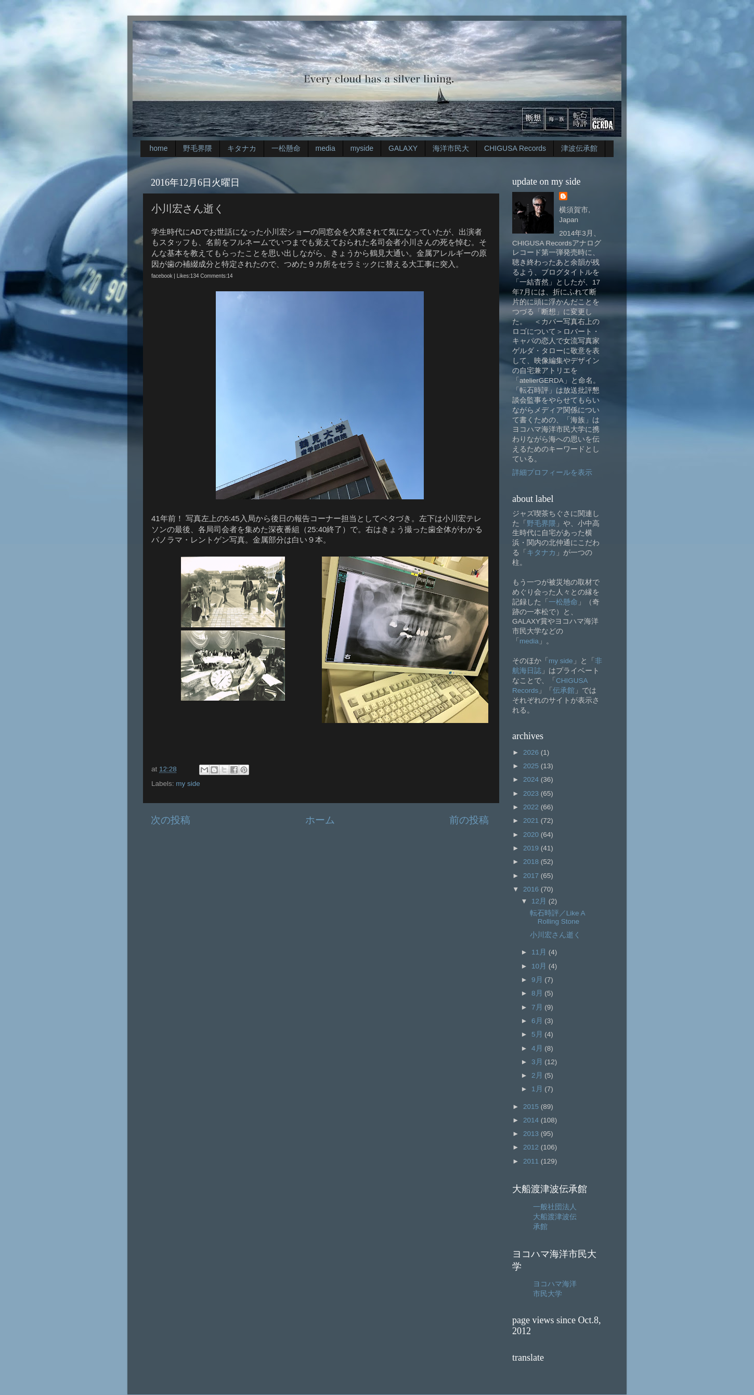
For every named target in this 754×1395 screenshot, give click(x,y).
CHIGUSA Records (515, 148)
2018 (532, 862)
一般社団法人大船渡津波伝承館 (555, 1217)
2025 (532, 766)
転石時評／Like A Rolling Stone (557, 917)
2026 (532, 752)
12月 (540, 901)
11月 (540, 952)
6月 (537, 1021)
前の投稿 (469, 820)
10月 (540, 966)
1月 (537, 1089)
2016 (532, 889)
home (159, 148)
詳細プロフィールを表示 (552, 472)
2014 (532, 1120)
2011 (532, 1161)
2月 (537, 1075)
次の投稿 (170, 820)
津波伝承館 (579, 148)
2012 (532, 1147)
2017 (532, 876)
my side (188, 783)
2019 (532, 848)
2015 (532, 1106)
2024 (532, 779)
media (325, 148)
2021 (532, 820)
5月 (537, 1034)
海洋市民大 (451, 148)
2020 (532, 834)
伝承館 (564, 690)
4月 (537, 1048)
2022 (532, 807)
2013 (532, 1134)
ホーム (320, 820)
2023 (532, 793)
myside (361, 148)
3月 (537, 1062)
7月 (537, 1007)
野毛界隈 (197, 148)
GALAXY (403, 148)
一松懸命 (286, 148)
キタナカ (241, 148)
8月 (537, 993)
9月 (537, 980)
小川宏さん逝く (555, 935)
